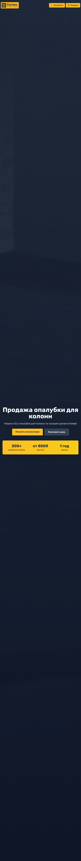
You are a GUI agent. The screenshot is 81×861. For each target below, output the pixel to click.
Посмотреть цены (56, 432)
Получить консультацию (27, 432)
